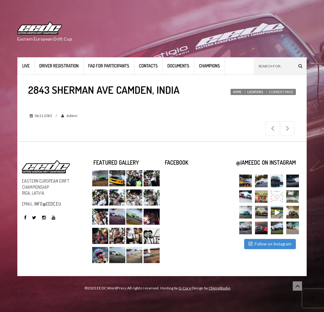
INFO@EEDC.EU (47, 203)
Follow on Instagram (270, 243)
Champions (209, 65)
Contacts (148, 65)
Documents (178, 65)
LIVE (26, 65)
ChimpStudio (219, 288)
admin (71, 116)
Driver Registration (59, 65)
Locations (255, 92)
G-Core (185, 288)
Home (237, 92)
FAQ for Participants (108, 65)
